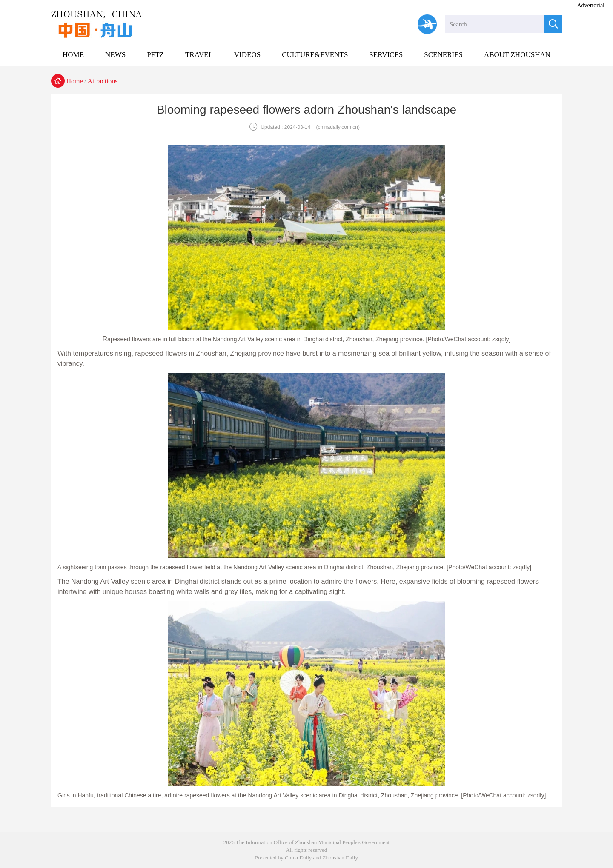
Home (74, 81)
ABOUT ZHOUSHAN (517, 55)
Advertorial (590, 5)
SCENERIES (443, 55)
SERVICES (386, 55)
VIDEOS (247, 55)
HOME (73, 55)
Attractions (103, 81)
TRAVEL (199, 55)
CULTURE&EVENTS (315, 55)
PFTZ (155, 55)
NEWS (115, 55)
